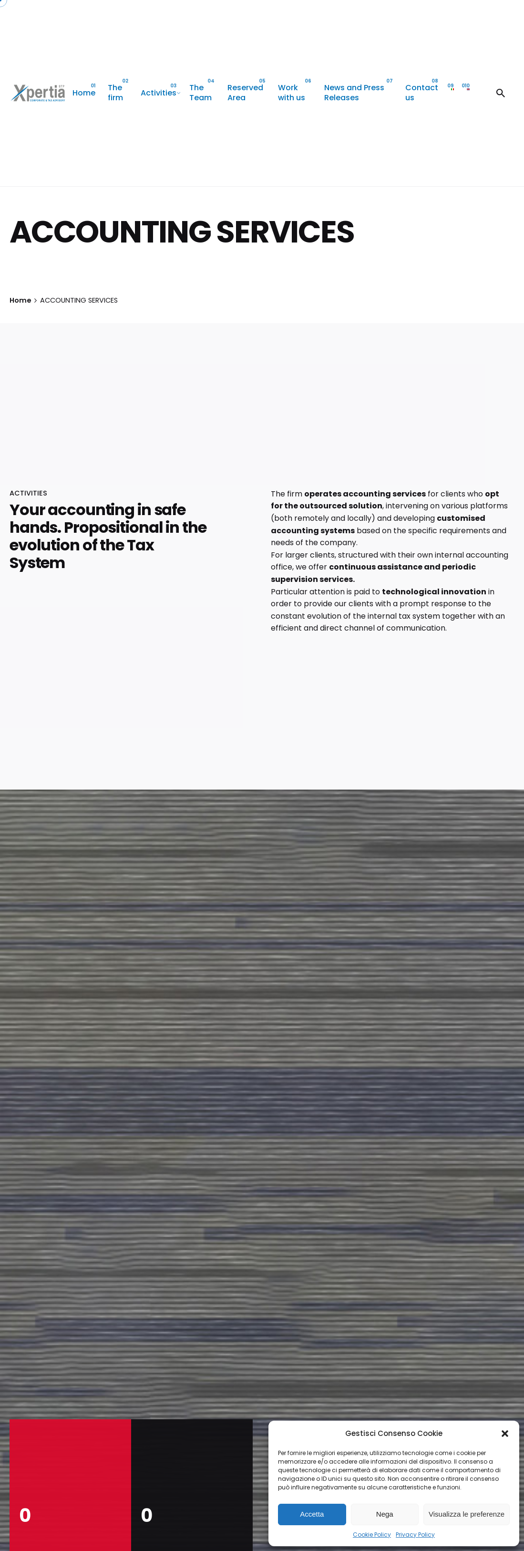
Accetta (312, 1514)
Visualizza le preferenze (466, 1514)
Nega (384, 1514)
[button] (505, 1433)
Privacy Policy (415, 1534)
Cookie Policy (372, 1534)
